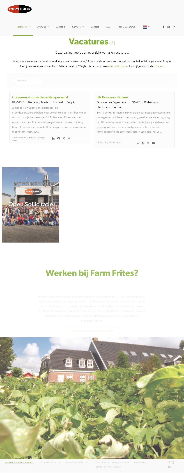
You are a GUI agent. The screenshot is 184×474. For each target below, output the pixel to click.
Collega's (60, 26)
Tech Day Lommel (144, 26)
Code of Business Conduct (108, 466)
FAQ (119, 26)
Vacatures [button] (23, 26)
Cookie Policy (139, 462)
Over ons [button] (43, 26)
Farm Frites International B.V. (19, 462)
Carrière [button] (78, 26)
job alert (159, 66)
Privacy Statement (121, 462)
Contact (97, 26)
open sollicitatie (117, 66)
